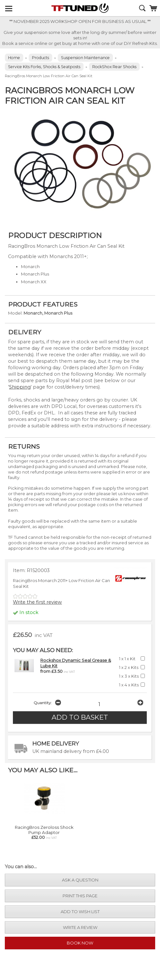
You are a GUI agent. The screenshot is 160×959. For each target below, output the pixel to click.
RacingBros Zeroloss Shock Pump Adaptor (44, 830)
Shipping (20, 387)
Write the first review (37, 602)
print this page (80, 895)
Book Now (80, 942)
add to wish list (80, 911)
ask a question (80, 879)
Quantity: (42, 703)
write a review (80, 927)
